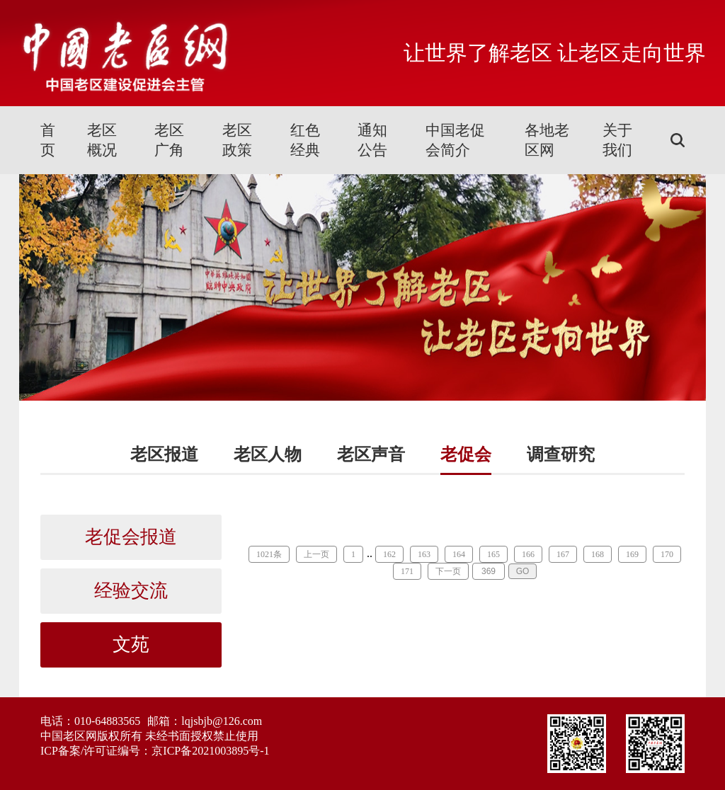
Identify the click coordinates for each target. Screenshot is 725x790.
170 (667, 554)
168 (597, 554)
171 (407, 571)
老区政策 (237, 140)
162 (389, 554)
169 (632, 554)
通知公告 (372, 140)
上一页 (316, 554)
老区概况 (102, 140)
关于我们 (617, 140)
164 (458, 554)
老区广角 (169, 140)
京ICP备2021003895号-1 (210, 751)
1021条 (269, 554)
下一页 (448, 571)
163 (424, 554)
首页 (47, 140)
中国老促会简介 (455, 140)
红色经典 (305, 140)
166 (528, 554)
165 (493, 554)
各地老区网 (547, 140)
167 (562, 554)
